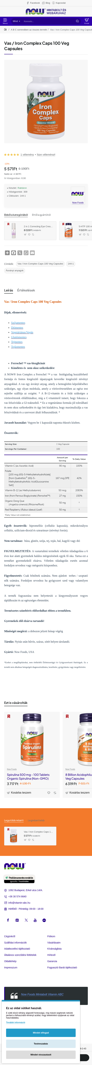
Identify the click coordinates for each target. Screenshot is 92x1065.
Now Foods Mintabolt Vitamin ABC (42, 994)
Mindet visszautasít (40, 1054)
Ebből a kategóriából (16, 214)
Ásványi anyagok (14, 270)
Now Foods (12, 769)
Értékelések (26, 290)
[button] (25, 234)
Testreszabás (41, 1043)
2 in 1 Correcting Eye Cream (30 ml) (39, 226)
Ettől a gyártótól (41, 214)
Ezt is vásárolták (15, 703)
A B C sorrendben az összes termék (29, 29)
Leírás (8, 290)
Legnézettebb (36, 820)
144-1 (71, 263)
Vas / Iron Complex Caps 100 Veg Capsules (40, 263)
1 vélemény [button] (27, 154)
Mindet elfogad (41, 1032)
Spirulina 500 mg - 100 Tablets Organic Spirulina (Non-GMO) (28, 776)
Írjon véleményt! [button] (46, 154)
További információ (15, 1022)
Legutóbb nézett (14, 820)
